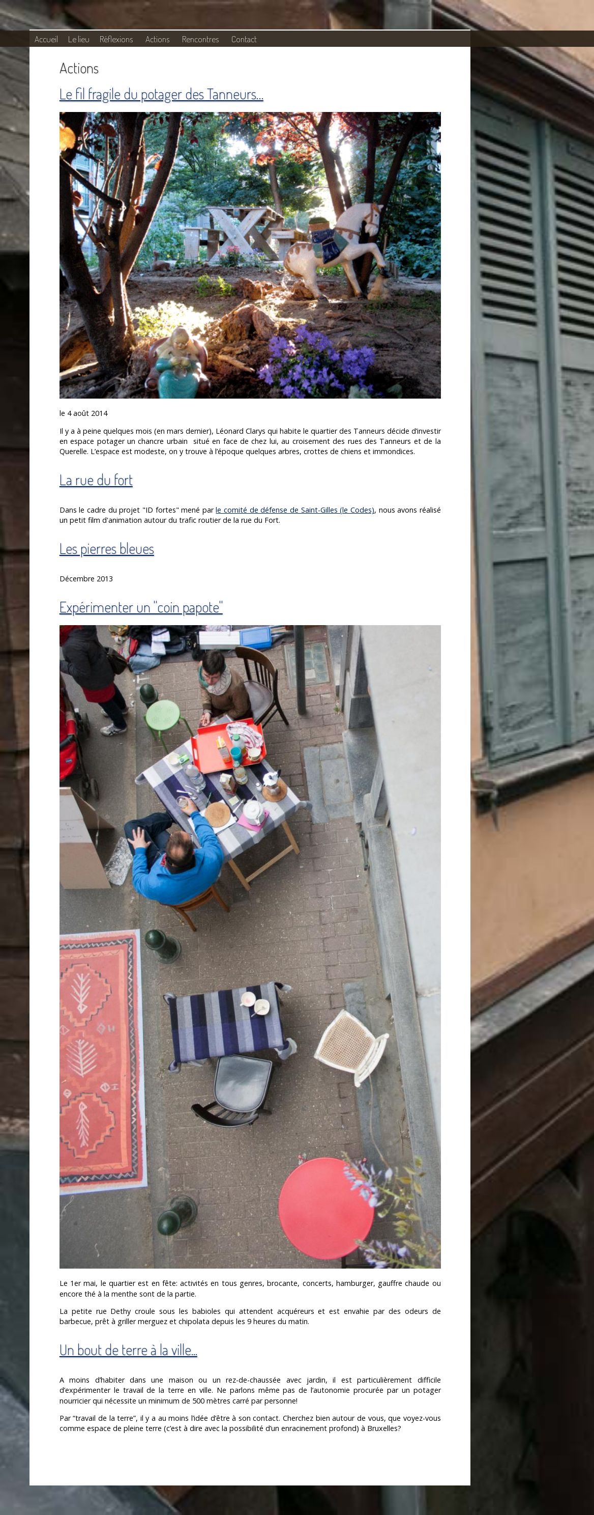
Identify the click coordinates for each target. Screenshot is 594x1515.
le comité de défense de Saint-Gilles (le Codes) (295, 510)
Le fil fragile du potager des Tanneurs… (161, 93)
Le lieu (79, 38)
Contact (244, 38)
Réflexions (116, 38)
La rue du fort (96, 479)
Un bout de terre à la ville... (128, 1349)
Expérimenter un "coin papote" (141, 606)
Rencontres (200, 38)
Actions (157, 38)
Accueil (46, 38)
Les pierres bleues (107, 548)
